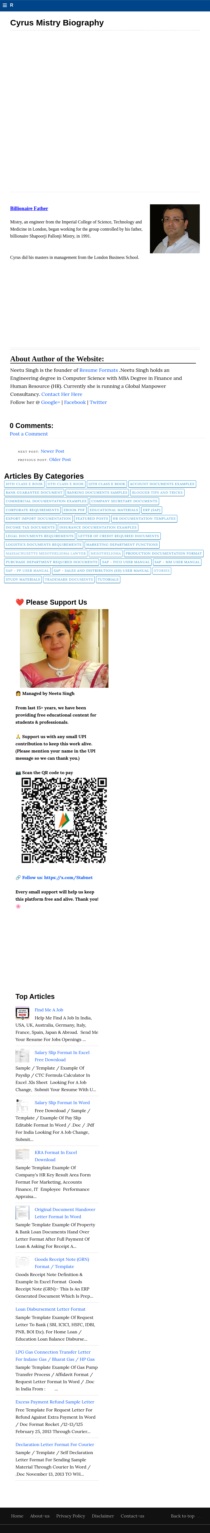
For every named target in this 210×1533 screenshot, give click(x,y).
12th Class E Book (107, 484)
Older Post (60, 459)
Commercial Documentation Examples (46, 501)
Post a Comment (29, 434)
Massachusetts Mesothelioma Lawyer (46, 553)
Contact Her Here (62, 394)
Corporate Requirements (32, 510)
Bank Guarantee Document (34, 492)
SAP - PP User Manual (27, 570)
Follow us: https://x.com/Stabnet (57, 877)
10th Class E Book (24, 484)
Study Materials (23, 579)
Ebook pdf (74, 510)
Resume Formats (99, 370)
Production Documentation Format (164, 553)
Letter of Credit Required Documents (118, 536)
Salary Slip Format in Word (62, 1102)
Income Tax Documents (30, 527)
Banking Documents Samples (97, 492)
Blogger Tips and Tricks (157, 492)
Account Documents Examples (162, 484)
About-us (40, 1516)
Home (18, 1516)
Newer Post (52, 451)
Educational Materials (114, 510)
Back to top (183, 1516)
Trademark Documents (69, 579)
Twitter (98, 402)
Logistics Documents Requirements (44, 544)
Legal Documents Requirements (40, 536)
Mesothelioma (105, 553)
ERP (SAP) (151, 510)
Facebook (75, 402)
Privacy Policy (71, 1516)
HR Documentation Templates (144, 518)
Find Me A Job (49, 1009)
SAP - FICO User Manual (126, 562)
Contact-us (132, 1516)
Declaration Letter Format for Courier (54, 1444)
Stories (162, 570)
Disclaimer (103, 1516)
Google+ (51, 402)
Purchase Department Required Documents (51, 562)
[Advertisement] (105, 72)
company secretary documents (124, 501)
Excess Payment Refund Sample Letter (54, 1402)
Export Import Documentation (38, 518)
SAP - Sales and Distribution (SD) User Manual (101, 570)
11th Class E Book (66, 484)
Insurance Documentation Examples (98, 527)
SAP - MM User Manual (177, 562)
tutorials (108, 579)
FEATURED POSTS (92, 518)
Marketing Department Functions (122, 544)
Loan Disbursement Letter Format (50, 1309)
